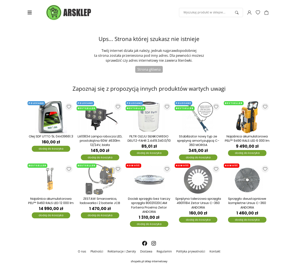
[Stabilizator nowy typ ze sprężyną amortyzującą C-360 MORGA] (198, 117)
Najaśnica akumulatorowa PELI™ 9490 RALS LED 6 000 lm (247, 138)
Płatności (96, 251)
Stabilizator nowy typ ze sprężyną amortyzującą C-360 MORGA (198, 140)
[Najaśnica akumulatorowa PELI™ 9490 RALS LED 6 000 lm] (247, 117)
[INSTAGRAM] (153, 243)
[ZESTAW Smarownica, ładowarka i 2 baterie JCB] (100, 179)
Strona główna (149, 69)
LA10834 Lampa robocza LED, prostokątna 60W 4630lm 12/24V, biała (100, 140)
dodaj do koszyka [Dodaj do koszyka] (51, 149)
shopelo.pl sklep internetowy (149, 261)
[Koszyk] (266, 12)
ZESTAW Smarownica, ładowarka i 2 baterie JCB (100, 201)
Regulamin (164, 251)
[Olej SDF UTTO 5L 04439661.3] (51, 117)
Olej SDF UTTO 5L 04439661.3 (51, 136)
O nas (82, 251)
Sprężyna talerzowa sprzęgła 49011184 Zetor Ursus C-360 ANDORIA (198, 203)
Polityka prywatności (190, 251)
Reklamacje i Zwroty (122, 251)
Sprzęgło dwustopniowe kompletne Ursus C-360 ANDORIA (247, 203)
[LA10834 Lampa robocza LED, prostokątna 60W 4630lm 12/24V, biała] (100, 117)
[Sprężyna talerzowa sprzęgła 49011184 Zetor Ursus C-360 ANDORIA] (198, 179)
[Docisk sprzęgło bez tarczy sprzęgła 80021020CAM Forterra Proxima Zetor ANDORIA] (149, 179)
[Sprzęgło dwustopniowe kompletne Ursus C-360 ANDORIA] (247, 179)
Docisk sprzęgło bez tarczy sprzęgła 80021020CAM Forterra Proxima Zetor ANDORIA (149, 205)
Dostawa (146, 251)
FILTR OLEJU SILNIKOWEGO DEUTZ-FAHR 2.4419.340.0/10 (149, 138)
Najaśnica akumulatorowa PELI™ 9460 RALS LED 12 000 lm (51, 201)
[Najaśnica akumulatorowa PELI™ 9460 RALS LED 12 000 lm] (51, 179)
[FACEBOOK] (144, 243)
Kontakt (214, 251)
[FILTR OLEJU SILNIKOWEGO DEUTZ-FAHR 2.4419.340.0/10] (149, 117)
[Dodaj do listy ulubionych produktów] (69, 106)
